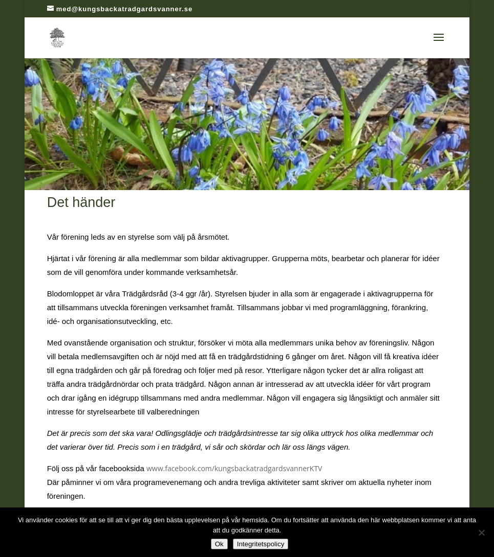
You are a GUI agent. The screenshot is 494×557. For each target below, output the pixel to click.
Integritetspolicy (261, 544)
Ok (219, 544)
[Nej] (481, 532)
